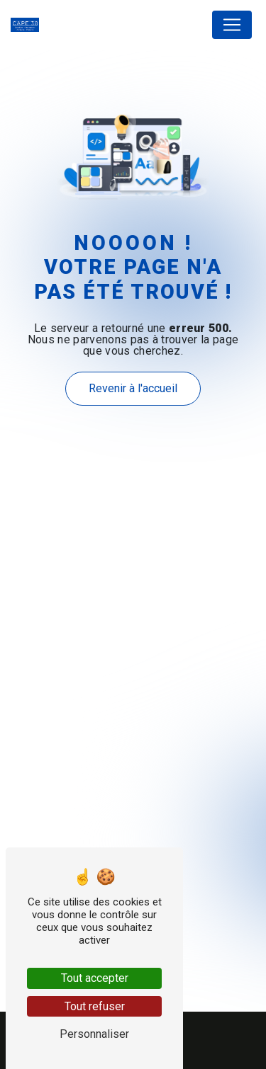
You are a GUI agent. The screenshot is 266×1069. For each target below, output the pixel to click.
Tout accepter (94, 978)
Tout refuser (95, 1006)
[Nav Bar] (232, 25)
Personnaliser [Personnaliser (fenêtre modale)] (94, 1034)
